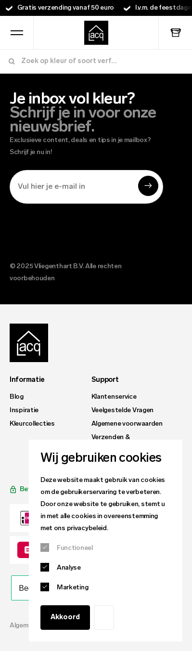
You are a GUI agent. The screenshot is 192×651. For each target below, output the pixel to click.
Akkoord (65, 617)
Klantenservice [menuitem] (114, 397)
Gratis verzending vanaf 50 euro (65, 8)
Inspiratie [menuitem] (24, 410)
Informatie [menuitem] (27, 380)
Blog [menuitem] (17, 397)
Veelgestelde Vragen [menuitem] (122, 410)
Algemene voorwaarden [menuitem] (127, 424)
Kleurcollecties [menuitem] (32, 424)
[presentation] (83, 230)
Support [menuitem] (105, 380)
